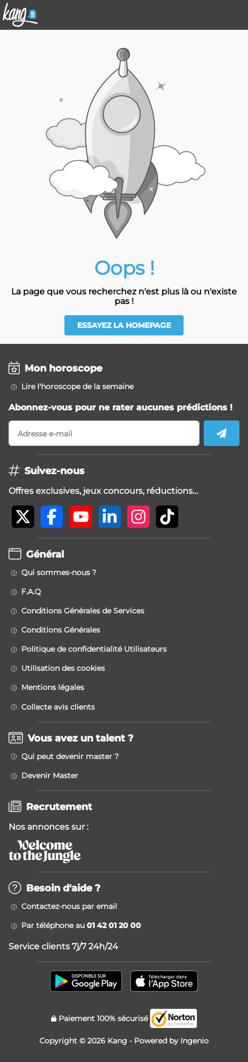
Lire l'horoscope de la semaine (77, 386)
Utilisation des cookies (63, 668)
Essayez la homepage (124, 325)
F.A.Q (31, 591)
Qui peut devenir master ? (70, 756)
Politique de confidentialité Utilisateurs (94, 649)
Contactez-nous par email (69, 906)
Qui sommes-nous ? (58, 572)
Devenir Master (49, 775)
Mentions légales (52, 687)
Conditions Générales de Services (82, 610)
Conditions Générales (60, 630)
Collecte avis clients (58, 707)
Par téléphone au (81, 925)
